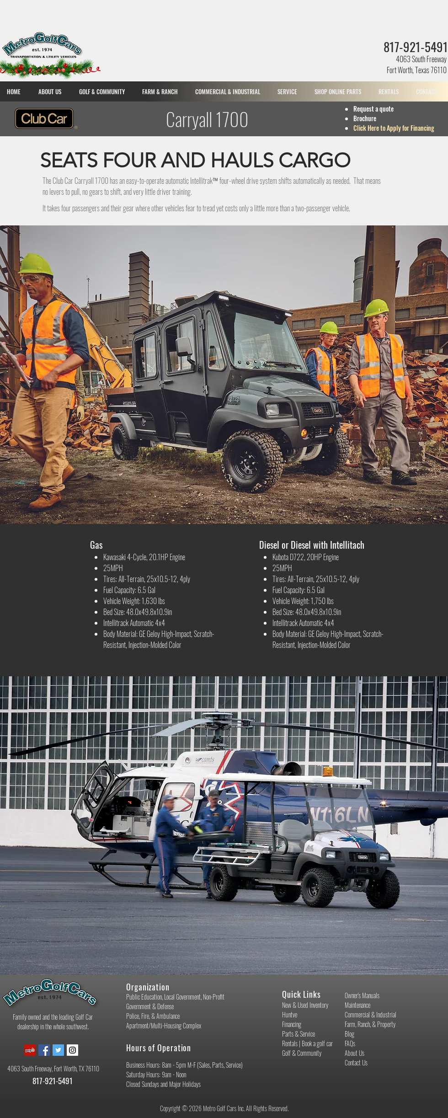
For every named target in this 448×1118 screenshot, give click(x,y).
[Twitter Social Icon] (58, 1050)
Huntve (289, 1014)
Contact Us (356, 1062)
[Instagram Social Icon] (72, 1050)
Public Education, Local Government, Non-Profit (175, 996)
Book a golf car (317, 1043)
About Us (354, 1053)
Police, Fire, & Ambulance (153, 1016)
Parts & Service (298, 1033)
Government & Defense (150, 1006)
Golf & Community (301, 1053)
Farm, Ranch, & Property (370, 1024)
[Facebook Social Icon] (44, 1050)
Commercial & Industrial (370, 1014)
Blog (349, 1033)
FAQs (350, 1043)
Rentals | (292, 1043)
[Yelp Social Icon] (30, 1050)
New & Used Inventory (305, 1005)
